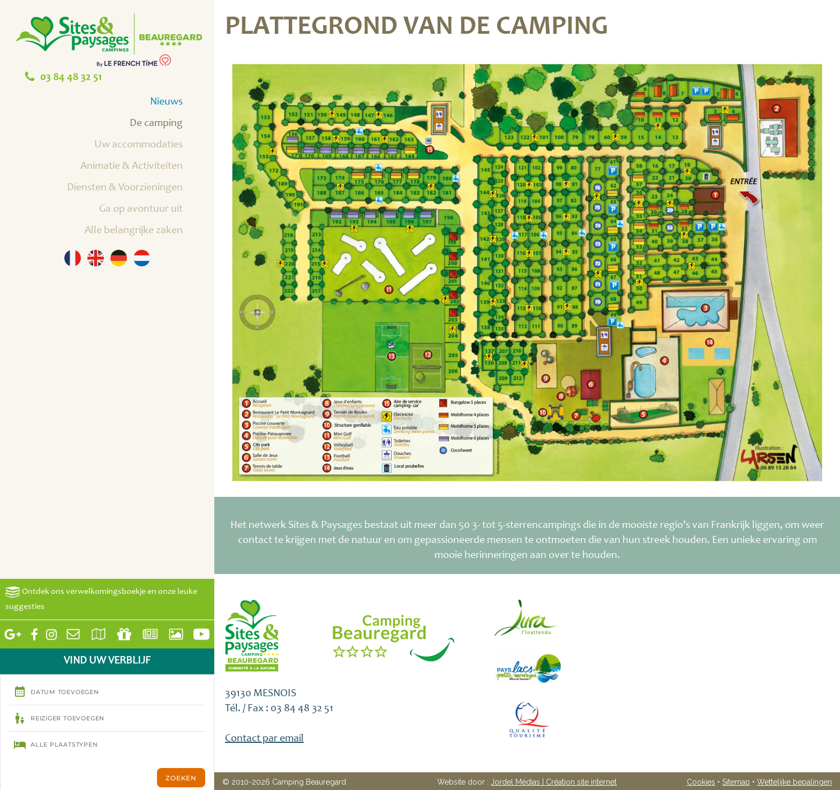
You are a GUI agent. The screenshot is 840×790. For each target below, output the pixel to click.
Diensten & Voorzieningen (137, 189)
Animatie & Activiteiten (143, 167)
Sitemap (736, 782)
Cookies (701, 782)
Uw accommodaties (150, 146)
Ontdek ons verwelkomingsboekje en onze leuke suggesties (101, 598)
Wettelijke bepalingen (794, 782)
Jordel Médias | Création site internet (554, 782)
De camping (168, 124)
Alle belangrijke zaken (146, 231)
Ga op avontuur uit (153, 210)
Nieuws (178, 103)
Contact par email (264, 739)
